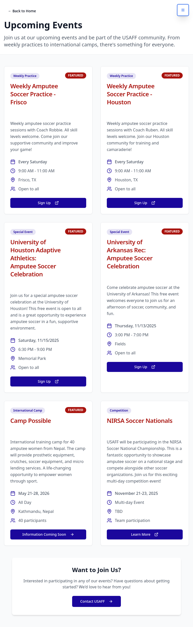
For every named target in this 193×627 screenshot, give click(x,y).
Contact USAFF (96, 601)
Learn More (145, 534)
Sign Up (48, 202)
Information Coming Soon (48, 534)
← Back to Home (22, 11)
